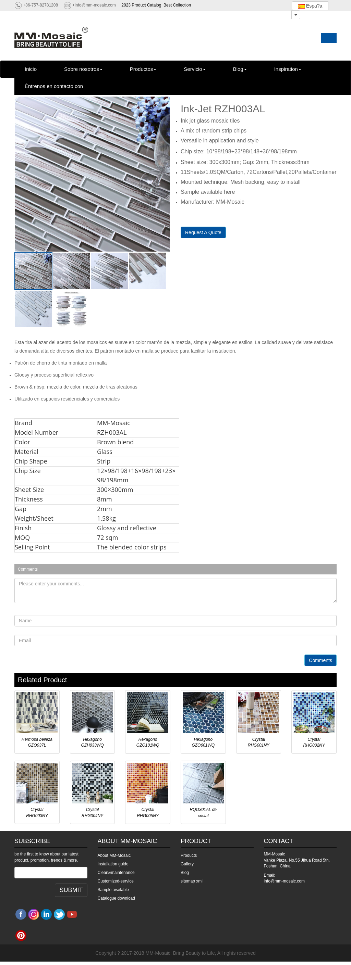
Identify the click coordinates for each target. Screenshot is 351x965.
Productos (143, 69)
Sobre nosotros (83, 69)
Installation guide (113, 864)
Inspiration (287, 69)
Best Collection (177, 5)
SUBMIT (71, 890)
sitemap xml (192, 881)
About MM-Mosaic (114, 855)
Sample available (113, 889)
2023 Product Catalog (141, 5)
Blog (240, 69)
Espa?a (310, 6)
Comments (320, 660)
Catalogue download (116, 898)
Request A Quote (203, 232)
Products (189, 855)
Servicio (194, 69)
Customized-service (116, 881)
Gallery (187, 864)
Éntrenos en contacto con (54, 86)
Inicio (31, 69)
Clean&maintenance (116, 872)
